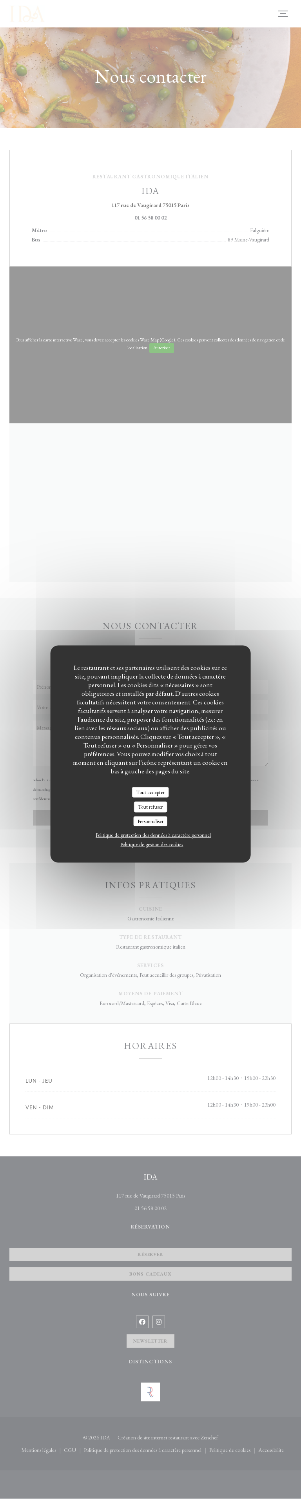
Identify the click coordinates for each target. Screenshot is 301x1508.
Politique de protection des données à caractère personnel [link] (153, 835)
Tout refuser (150, 807)
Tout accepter (150, 792)
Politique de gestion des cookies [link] (151, 844)
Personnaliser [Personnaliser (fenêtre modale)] (150, 821)
